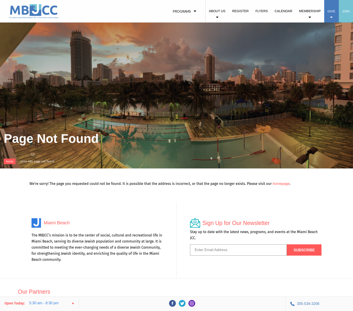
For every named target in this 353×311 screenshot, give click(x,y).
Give (331, 11)
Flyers (262, 11)
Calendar (283, 11)
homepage (281, 184)
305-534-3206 (308, 304)
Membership (310, 11)
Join (346, 11)
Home (10, 161)
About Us (217, 11)
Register (240, 11)
